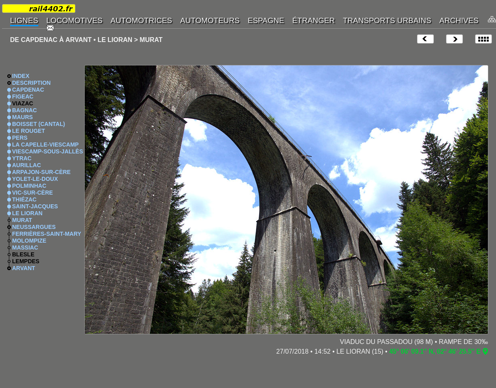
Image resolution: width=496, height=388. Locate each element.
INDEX (20, 76)
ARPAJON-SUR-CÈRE (41, 172)
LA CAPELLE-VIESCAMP (45, 144)
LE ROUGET (28, 131)
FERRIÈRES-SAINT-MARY (46, 234)
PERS (19, 137)
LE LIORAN (27, 213)
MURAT (22, 220)
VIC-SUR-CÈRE (32, 192)
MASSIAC (25, 247)
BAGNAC (24, 110)
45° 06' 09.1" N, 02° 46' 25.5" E (435, 351)
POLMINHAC (29, 185)
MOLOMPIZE (29, 240)
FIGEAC (22, 96)
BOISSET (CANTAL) (38, 124)
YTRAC (21, 158)
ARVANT (23, 268)
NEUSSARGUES (34, 227)
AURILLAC (26, 165)
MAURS (22, 117)
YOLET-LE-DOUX (35, 179)
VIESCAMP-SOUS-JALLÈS (47, 151)
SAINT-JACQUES (35, 206)
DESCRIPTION (31, 83)
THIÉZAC (24, 199)
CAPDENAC (28, 89)
